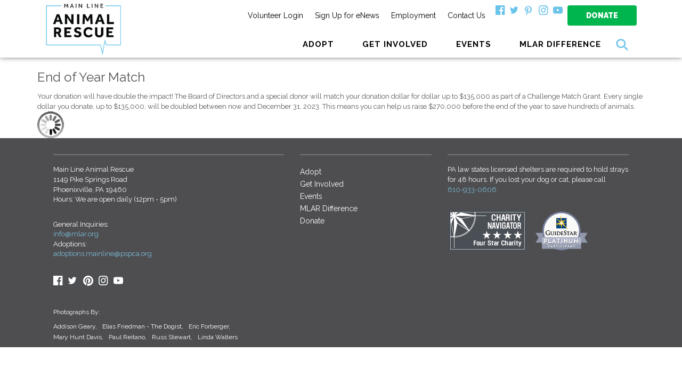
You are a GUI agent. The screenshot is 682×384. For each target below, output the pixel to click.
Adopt (310, 171)
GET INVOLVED (395, 44)
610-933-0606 (472, 190)
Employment (413, 15)
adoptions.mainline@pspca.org (102, 254)
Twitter (73, 280)
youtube (118, 280)
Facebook (58, 280)
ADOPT (318, 44)
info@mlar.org (76, 234)
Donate (602, 15)
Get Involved (322, 184)
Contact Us (466, 15)
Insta (103, 280)
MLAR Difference (560, 44)
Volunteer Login (275, 15)
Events (473, 44)
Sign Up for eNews (347, 15)
